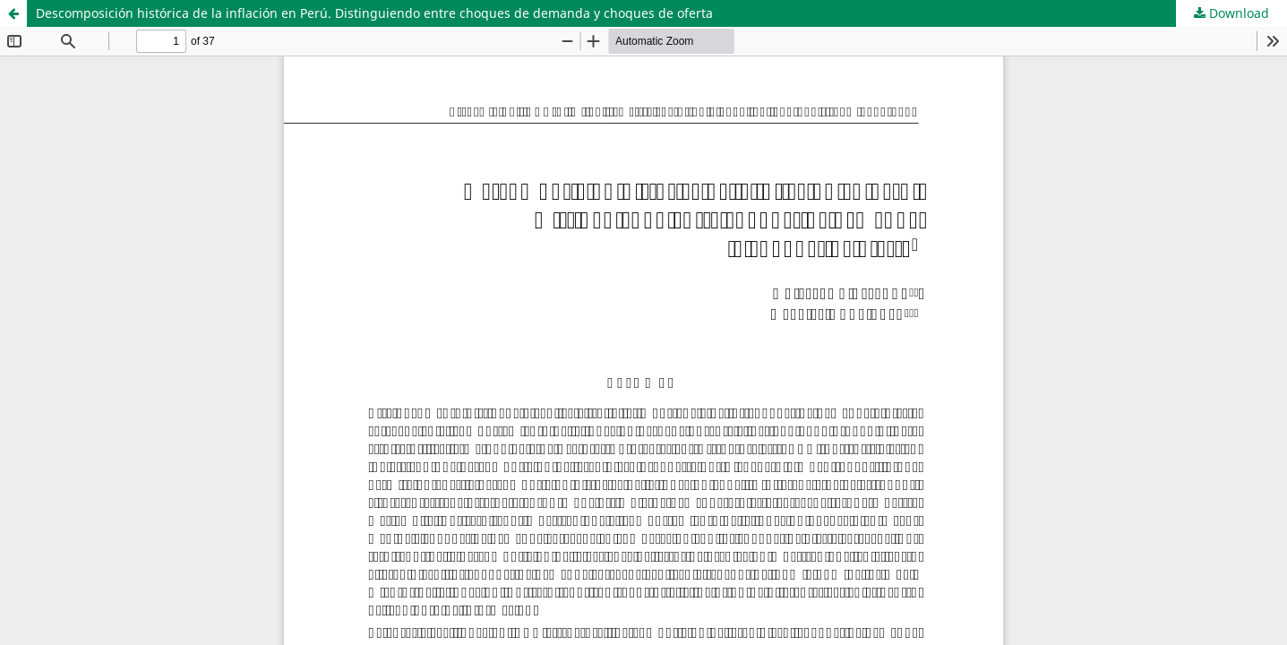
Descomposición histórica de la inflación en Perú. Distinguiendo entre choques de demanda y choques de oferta (374, 13)
